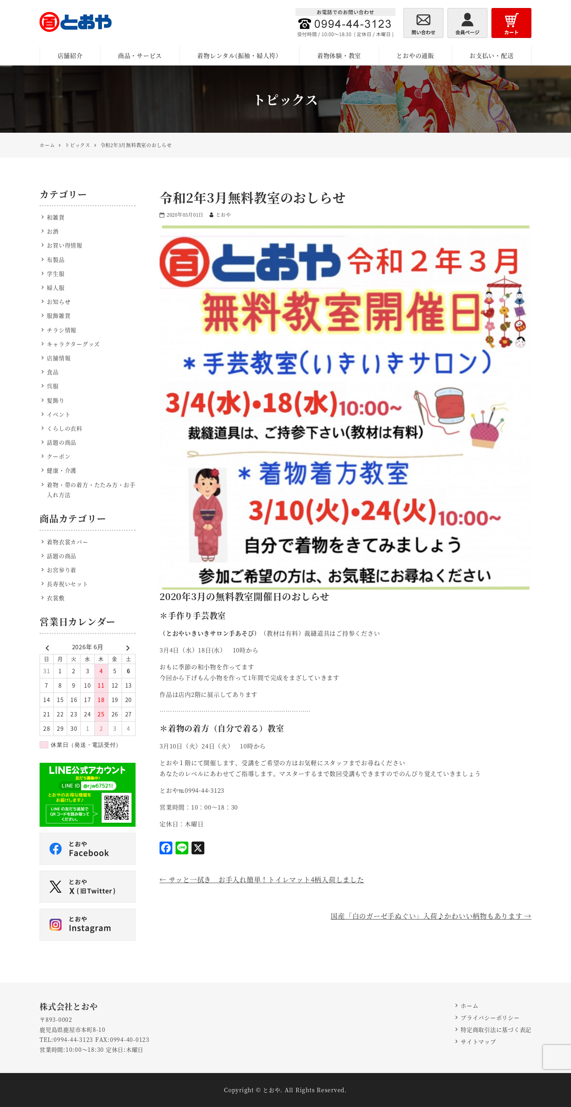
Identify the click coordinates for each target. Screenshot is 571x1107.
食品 (53, 372)
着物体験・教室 (339, 55)
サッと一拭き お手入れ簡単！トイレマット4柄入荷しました (262, 879)
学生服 (55, 273)
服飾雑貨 (58, 315)
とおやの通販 (415, 55)
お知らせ (58, 301)
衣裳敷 (55, 598)
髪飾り (55, 400)
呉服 (53, 386)
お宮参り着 (61, 570)
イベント (58, 414)
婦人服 (55, 287)
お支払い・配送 (491, 55)
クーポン (58, 456)
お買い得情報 (64, 245)
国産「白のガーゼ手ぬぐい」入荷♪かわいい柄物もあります (431, 916)
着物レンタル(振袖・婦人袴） (239, 55)
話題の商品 (61, 442)
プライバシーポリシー (490, 1017)
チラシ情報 (61, 330)
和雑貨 (55, 217)
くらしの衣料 (64, 428)
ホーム (469, 1005)
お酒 (53, 231)
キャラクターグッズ (73, 344)
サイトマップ (478, 1041)
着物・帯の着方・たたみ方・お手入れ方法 (91, 490)
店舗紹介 (70, 55)
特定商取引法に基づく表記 (496, 1029)
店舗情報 (58, 358)
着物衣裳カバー (67, 542)
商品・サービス (140, 55)
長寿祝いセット (67, 584)
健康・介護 (61, 470)
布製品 (55, 259)
